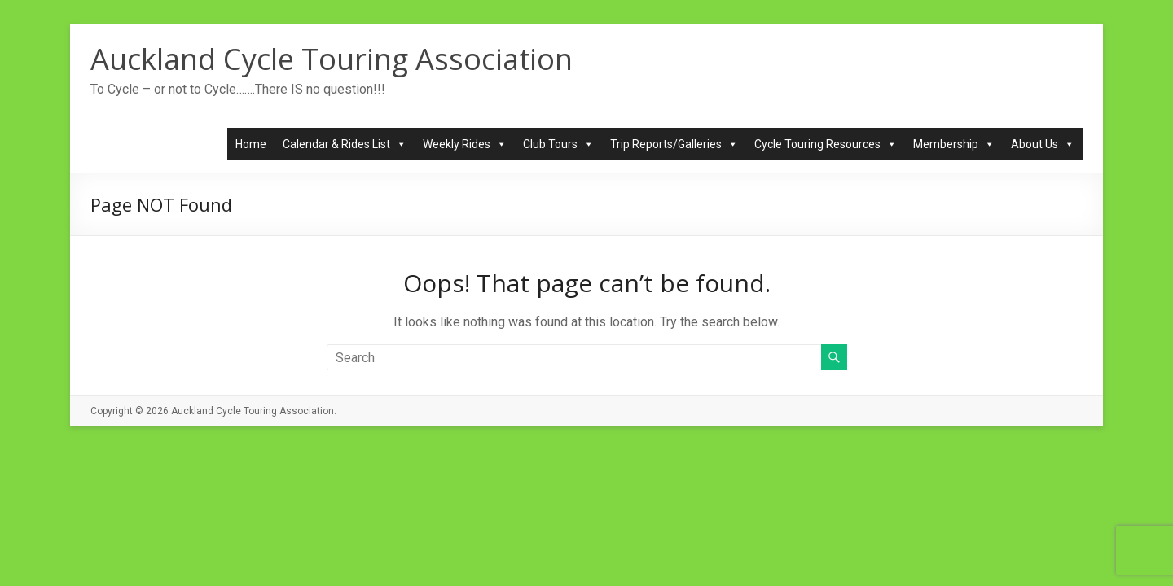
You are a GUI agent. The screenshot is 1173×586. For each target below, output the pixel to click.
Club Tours (558, 144)
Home (250, 144)
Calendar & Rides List (344, 144)
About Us (1042, 144)
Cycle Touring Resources (825, 144)
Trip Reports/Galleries (674, 144)
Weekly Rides (465, 144)
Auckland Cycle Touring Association (331, 59)
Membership (954, 144)
